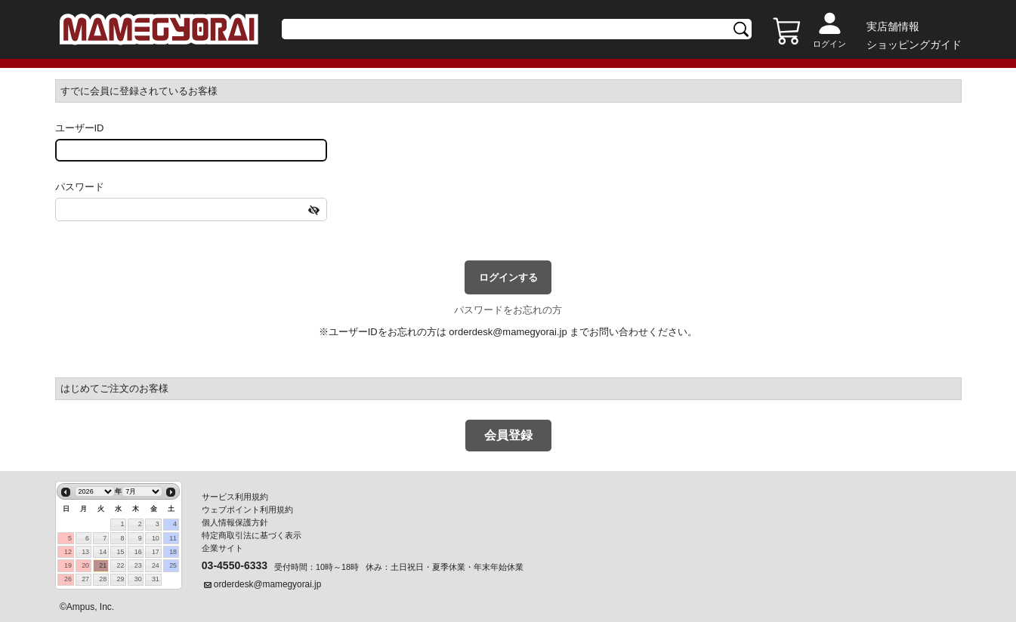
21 (103, 565)
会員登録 (508, 435)
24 (155, 565)
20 (85, 565)
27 (85, 579)
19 (68, 565)
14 (103, 552)
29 (121, 579)
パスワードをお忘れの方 (508, 310)
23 (138, 565)
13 (85, 552)
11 (173, 538)
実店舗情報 (892, 26)
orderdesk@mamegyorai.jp (508, 331)
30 (138, 579)
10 (155, 538)
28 (103, 579)
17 (155, 552)
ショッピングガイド (914, 44)
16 (138, 552)
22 (121, 565)
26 (68, 579)
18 (173, 552)
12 (68, 552)
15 (121, 552)
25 (173, 565)
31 (155, 579)
